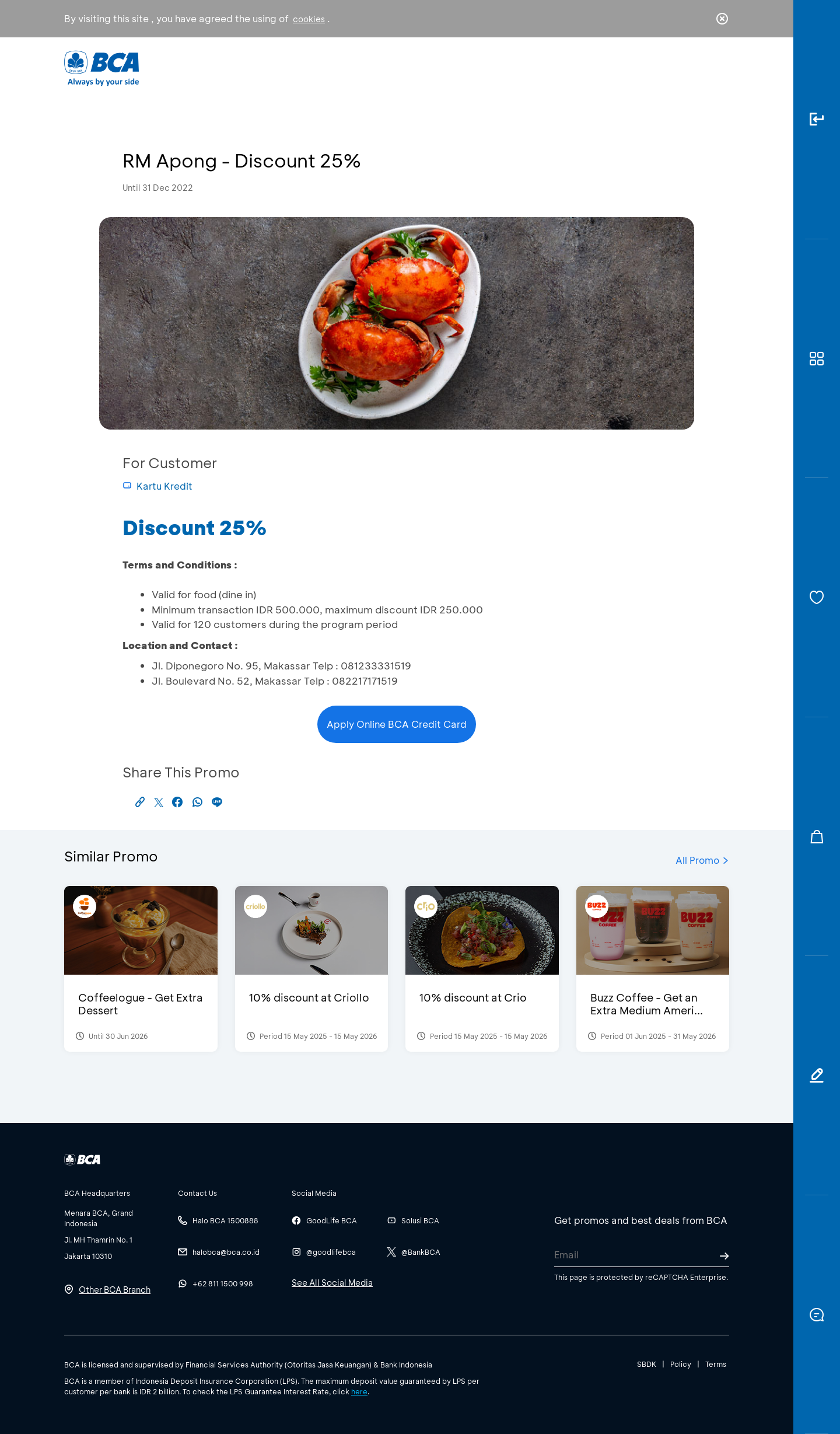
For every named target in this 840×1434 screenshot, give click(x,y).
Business (381, 67)
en (718, 68)
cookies (309, 19)
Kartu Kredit (157, 486)
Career (542, 67)
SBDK (646, 1364)
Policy (680, 1364)
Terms (715, 1364)
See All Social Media (332, 1282)
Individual (303, 67)
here (359, 1391)
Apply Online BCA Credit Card (397, 724)
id (698, 68)
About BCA (463, 67)
